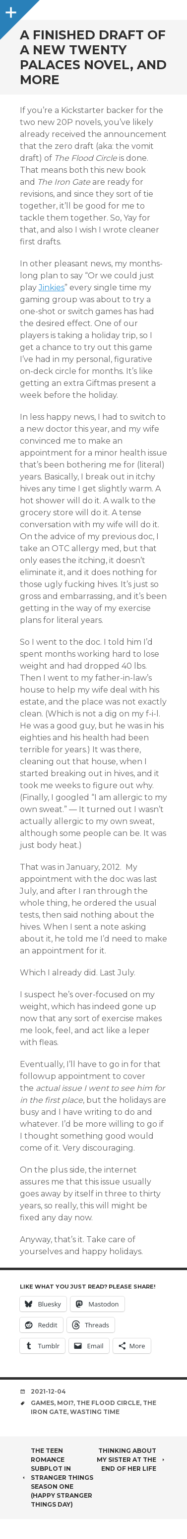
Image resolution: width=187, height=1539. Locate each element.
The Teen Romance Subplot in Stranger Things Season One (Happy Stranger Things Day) (56, 1477)
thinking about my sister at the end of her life (132, 1459)
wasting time (95, 1412)
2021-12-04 (48, 1391)
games (42, 1403)
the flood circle (108, 1403)
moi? (65, 1403)
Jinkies (51, 287)
